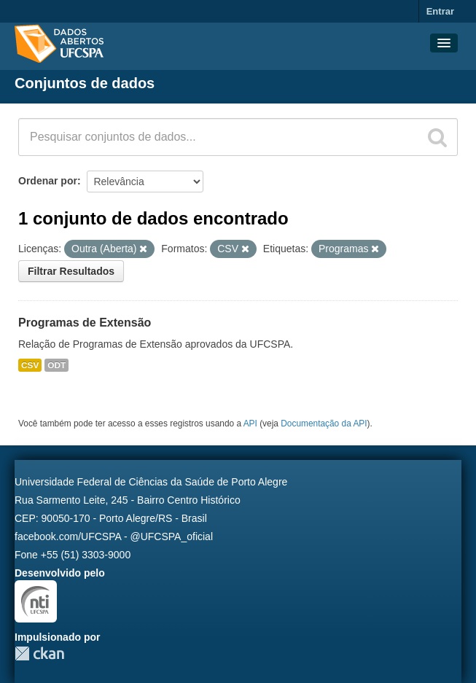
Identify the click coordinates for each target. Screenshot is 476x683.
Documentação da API (324, 423)
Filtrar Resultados (71, 271)
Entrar (440, 11)
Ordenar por (47, 181)
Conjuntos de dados (85, 83)
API (250, 423)
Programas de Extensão (84, 322)
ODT (56, 365)
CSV (30, 365)
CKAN (39, 653)
